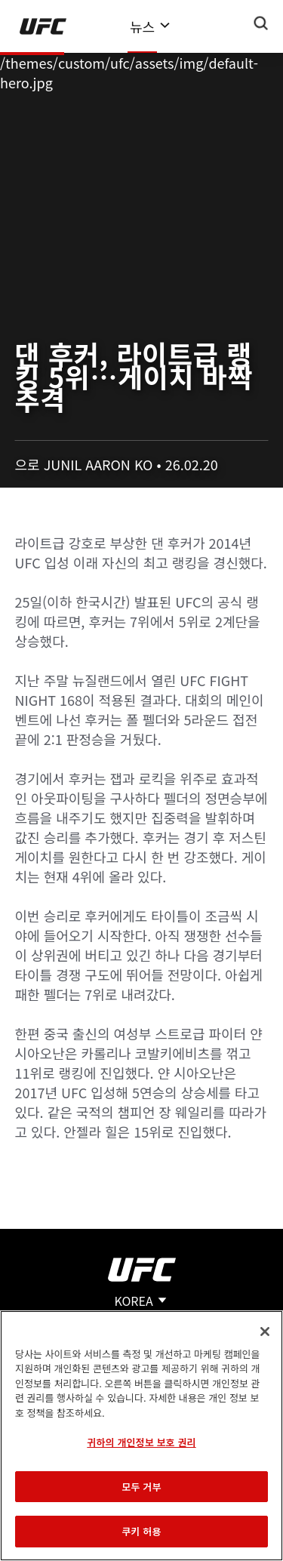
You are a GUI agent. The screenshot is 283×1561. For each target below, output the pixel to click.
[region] (141, 1435)
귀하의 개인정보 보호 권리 (141, 1442)
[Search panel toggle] (261, 23)
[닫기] (264, 1331)
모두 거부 (141, 1486)
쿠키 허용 (141, 1531)
